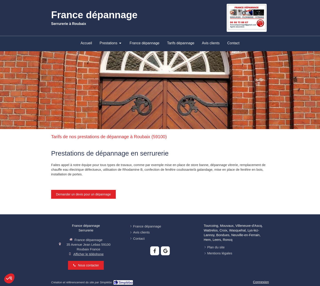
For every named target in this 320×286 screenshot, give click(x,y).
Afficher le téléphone (88, 254)
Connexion (261, 282)
